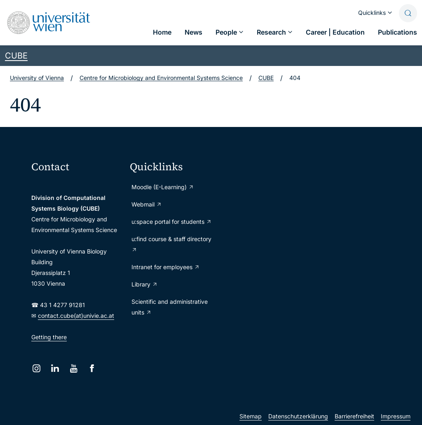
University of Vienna (37, 77)
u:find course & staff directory (171, 244)
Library (144, 284)
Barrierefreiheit (354, 416)
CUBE (16, 56)
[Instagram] (36, 368)
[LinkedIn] (55, 368)
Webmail (146, 204)
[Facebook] (92, 368)
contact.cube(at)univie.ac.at (76, 315)
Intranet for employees (165, 266)
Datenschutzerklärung (298, 416)
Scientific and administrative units (169, 307)
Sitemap (250, 416)
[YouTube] (73, 368)
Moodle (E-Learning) (162, 186)
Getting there (49, 336)
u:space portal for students (171, 221)
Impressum (395, 416)
